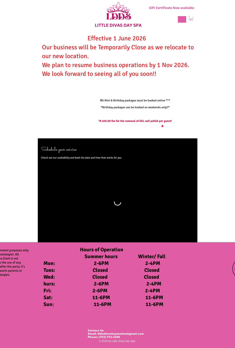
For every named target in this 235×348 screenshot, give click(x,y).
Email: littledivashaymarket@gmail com (116, 333)
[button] (191, 18)
